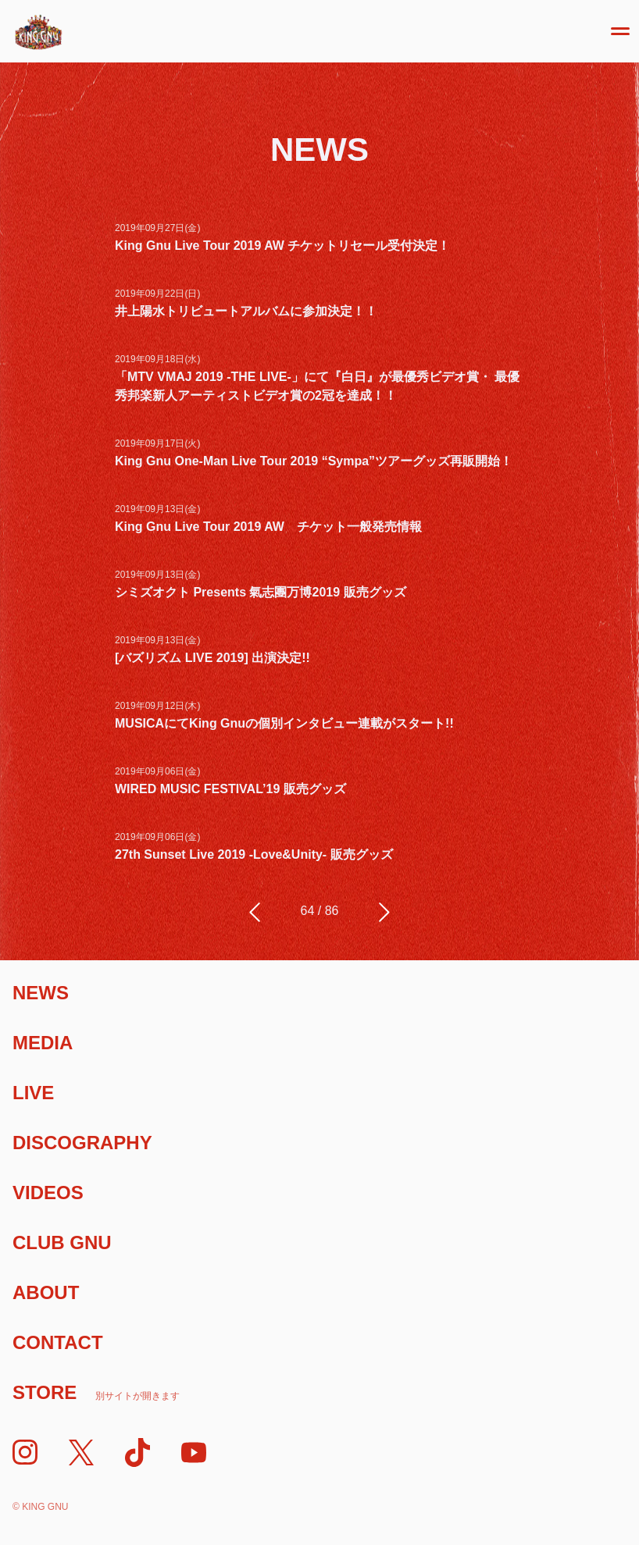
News (40, 992)
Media (42, 1042)
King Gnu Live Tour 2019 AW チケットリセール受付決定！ (282, 245)
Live (33, 1092)
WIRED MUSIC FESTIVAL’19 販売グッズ (230, 789)
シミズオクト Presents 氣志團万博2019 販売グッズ (260, 592)
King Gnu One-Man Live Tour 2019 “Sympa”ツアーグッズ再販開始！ (313, 461)
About (45, 1292)
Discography (82, 1142)
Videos (48, 1192)
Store (96, 1392)
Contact (57, 1342)
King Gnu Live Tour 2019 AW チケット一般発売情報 (268, 526)
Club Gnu (62, 1242)
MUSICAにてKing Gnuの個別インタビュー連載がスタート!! (284, 723)
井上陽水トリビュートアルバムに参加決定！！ (246, 311)
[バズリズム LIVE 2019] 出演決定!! (212, 657)
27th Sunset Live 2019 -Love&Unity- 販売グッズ (254, 854)
